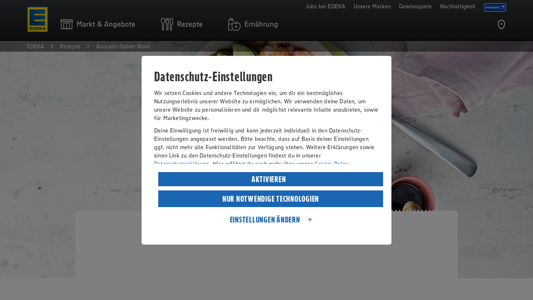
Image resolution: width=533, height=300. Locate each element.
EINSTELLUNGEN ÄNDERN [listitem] (265, 220)
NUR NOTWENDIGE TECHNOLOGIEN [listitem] (270, 199)
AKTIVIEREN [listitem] (269, 179)
